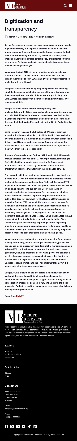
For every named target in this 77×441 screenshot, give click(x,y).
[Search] (65, 5)
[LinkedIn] (35, 426)
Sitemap (8, 373)
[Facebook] (6, 426)
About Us (8, 351)
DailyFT (20, 296)
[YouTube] (23, 426)
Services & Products (13, 354)
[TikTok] (29, 426)
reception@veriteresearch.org (16, 409)
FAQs (7, 376)
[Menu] (70, 5)
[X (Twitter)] (12, 426)
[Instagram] (18, 426)
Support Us (9, 357)
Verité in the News (45, 37)
